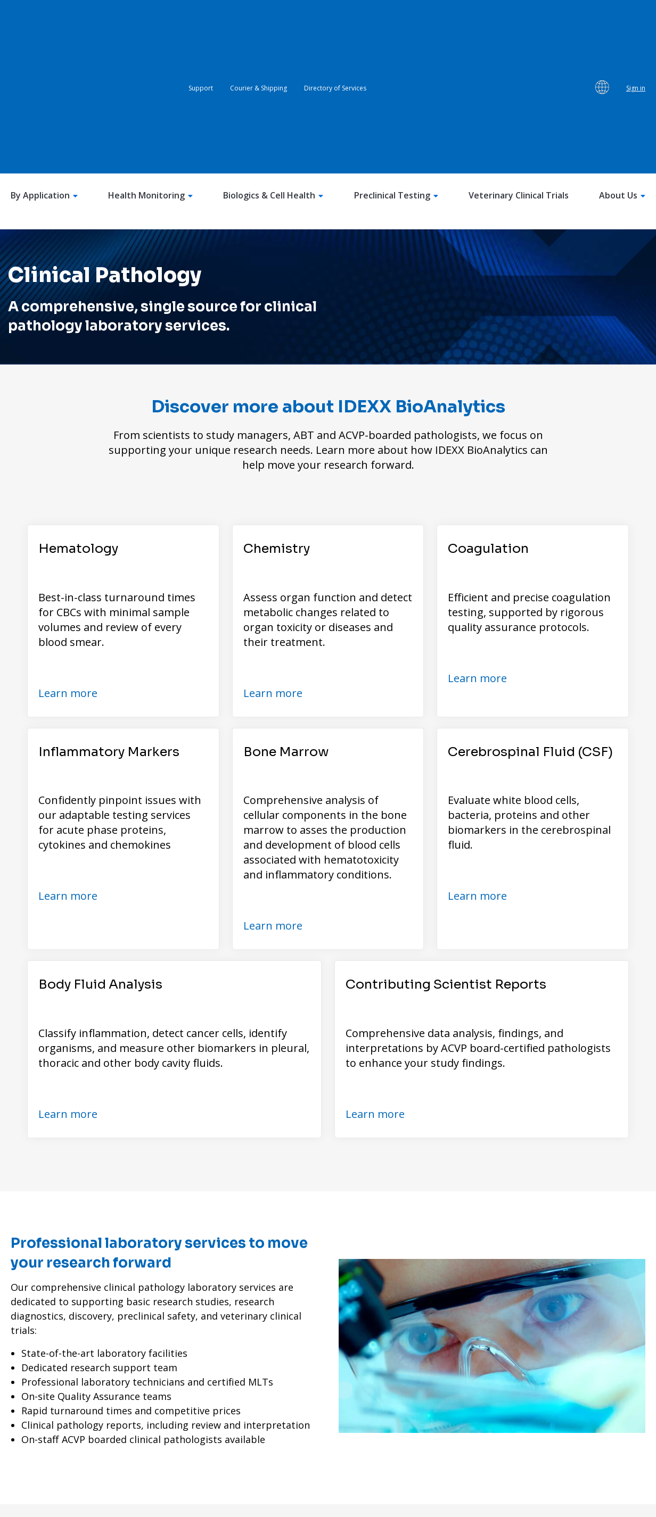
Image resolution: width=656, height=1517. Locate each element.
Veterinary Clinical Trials (519, 59)
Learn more (67, 557)
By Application (44, 59)
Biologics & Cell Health (273, 59)
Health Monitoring (150, 59)
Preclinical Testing (396, 59)
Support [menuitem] (200, 19)
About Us (622, 59)
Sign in (635, 19)
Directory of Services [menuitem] (335, 19)
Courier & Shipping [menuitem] (258, 19)
